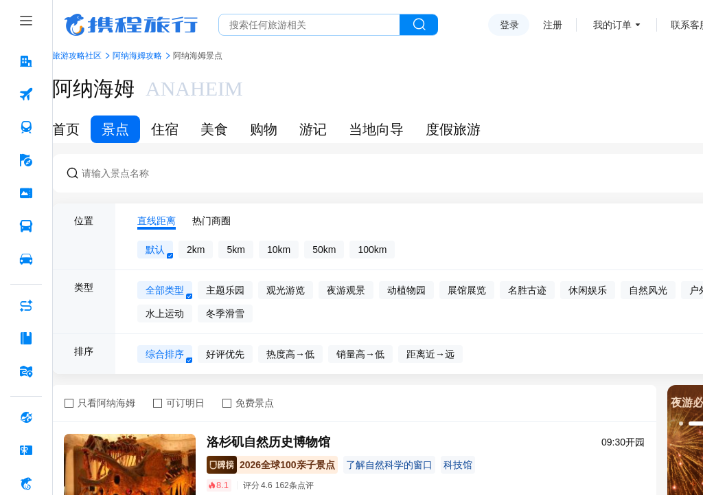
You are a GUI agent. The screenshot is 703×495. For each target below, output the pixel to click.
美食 (214, 129)
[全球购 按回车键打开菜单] (26, 417)
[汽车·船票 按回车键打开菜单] (26, 226)
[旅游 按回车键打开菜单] (26, 160)
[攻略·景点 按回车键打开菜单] (26, 338)
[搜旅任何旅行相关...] (309, 25)
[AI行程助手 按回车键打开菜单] (26, 305)
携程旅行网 (131, 25)
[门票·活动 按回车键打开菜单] (26, 193)
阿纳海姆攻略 (137, 55)
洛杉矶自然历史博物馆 (268, 442)
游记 (313, 129)
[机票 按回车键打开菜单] (26, 94)
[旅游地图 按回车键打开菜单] (26, 371)
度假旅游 (453, 129)
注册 (552, 25)
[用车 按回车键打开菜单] (26, 259)
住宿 (164, 129)
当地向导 (376, 129)
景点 (115, 129)
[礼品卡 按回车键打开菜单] (26, 450)
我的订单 (612, 25)
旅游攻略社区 (77, 55)
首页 (66, 129)
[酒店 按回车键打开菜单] (26, 61)
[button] (681, 423)
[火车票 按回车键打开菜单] (26, 127)
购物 (263, 129)
